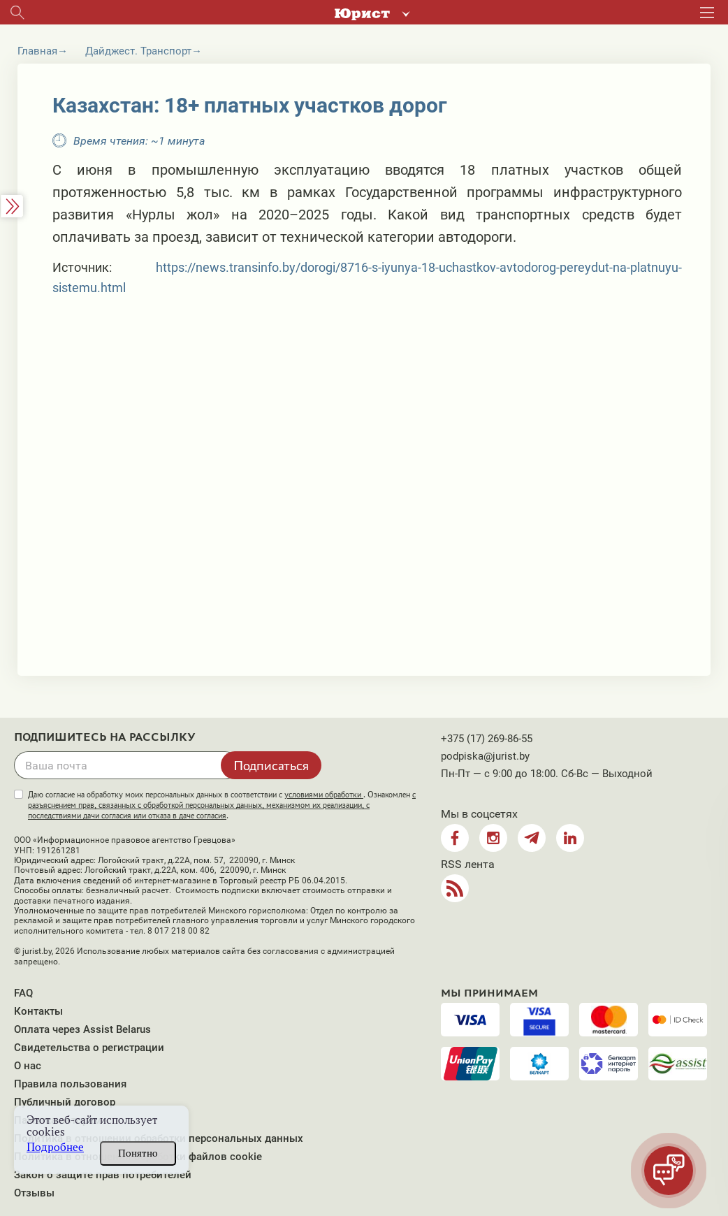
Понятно (138, 1153)
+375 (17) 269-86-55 (486, 738)
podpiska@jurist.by (485, 756)
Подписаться (271, 765)
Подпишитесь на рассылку (105, 737)
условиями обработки (323, 794)
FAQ (23, 993)
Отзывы (34, 1193)
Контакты (38, 1011)
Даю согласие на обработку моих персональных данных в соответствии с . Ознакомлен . (222, 805)
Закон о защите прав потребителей (102, 1174)
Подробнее (55, 1147)
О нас (27, 1065)
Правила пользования (70, 1084)
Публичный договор (64, 1102)
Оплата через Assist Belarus (82, 1029)
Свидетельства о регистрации (89, 1047)
